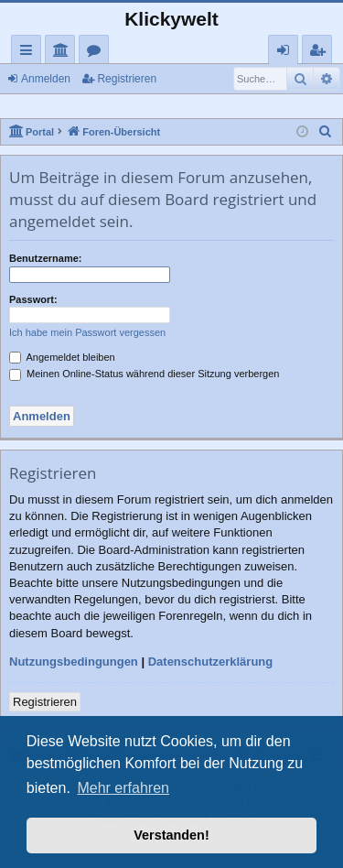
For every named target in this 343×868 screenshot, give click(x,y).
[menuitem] (325, 132)
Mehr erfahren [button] (123, 788)
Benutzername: (45, 258)
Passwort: (33, 299)
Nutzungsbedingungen (73, 661)
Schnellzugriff (29, 52)
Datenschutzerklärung (210, 661)
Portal (63, 52)
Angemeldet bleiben (62, 357)
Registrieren (126, 78)
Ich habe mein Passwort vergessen (87, 332)
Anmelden (45, 78)
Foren (97, 52)
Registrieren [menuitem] (321, 52)
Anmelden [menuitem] (288, 52)
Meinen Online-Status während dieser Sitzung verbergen (144, 373)
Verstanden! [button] (171, 835)
